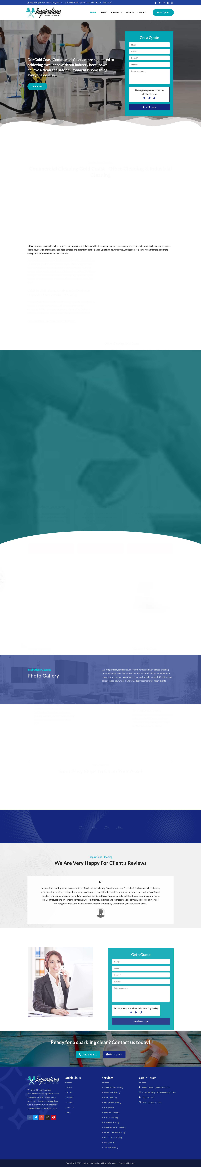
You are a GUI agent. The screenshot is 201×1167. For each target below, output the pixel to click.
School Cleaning (111, 1117)
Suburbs (70, 1107)
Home (93, 12)
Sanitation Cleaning (112, 1102)
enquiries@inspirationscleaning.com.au (159, 1092)
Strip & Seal (109, 1107)
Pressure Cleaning (112, 1092)
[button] (116, 12)
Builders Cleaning (111, 1122)
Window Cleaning (111, 1112)
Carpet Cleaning (111, 1147)
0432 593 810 (148, 1097)
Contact (142, 12)
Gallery (130, 12)
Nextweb (131, 1163)
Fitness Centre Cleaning (114, 1132)
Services (116, 12)
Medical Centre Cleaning (114, 1127)
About (103, 12)
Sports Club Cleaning (113, 1137)
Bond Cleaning (110, 1097)
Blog (69, 1112)
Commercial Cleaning (113, 1087)
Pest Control (109, 1142)
